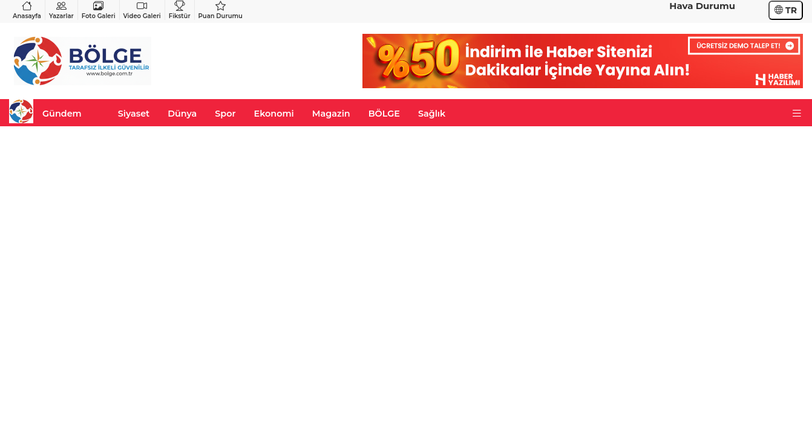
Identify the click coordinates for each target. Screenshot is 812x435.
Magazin (331, 113)
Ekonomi (274, 113)
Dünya (182, 113)
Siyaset (133, 113)
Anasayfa (27, 10)
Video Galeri (142, 10)
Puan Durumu (220, 10)
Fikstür (180, 10)
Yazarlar (61, 10)
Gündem (62, 113)
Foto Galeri (99, 10)
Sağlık (431, 113)
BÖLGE (384, 113)
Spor (225, 113)
